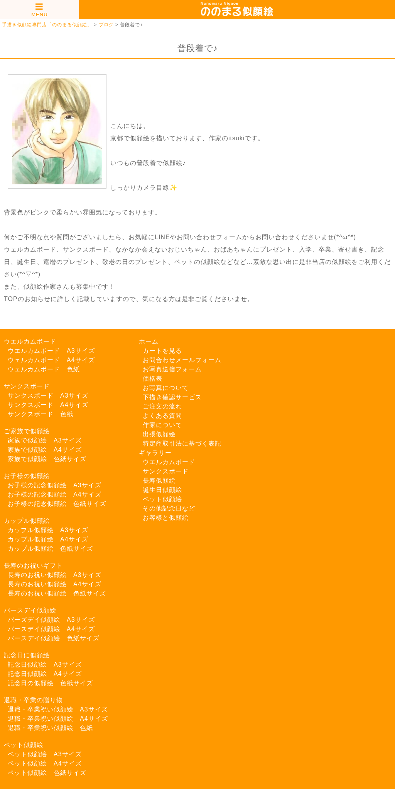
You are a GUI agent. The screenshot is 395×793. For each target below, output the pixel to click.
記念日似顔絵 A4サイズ (45, 673)
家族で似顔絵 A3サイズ (45, 440)
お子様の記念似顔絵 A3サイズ (54, 485)
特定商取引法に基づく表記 (182, 443)
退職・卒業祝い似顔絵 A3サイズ (58, 709)
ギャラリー (155, 452)
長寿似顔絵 (159, 480)
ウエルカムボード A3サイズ (51, 350)
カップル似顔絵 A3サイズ (48, 530)
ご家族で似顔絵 (27, 431)
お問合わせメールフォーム (182, 360)
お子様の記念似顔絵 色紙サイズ (57, 503)
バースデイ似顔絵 (30, 610)
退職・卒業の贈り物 (33, 700)
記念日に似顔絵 (27, 655)
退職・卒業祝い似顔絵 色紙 (50, 728)
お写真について (166, 388)
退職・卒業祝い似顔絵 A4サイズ (58, 718)
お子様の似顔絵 (27, 476)
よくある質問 (162, 415)
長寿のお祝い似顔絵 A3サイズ (54, 575)
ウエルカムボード (30, 341)
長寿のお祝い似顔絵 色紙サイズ (57, 593)
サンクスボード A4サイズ (48, 405)
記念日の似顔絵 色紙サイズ (50, 683)
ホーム (149, 341)
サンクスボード (27, 386)
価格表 (152, 378)
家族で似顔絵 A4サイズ (45, 449)
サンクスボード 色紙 (40, 414)
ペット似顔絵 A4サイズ (45, 763)
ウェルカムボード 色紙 (44, 369)
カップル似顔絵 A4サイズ (48, 539)
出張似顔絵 (159, 434)
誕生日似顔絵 (162, 490)
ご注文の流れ (162, 406)
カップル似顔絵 (27, 520)
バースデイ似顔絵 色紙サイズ (54, 638)
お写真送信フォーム (172, 369)
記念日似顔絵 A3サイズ (45, 664)
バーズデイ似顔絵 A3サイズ (51, 619)
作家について (162, 425)
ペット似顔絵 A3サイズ (45, 754)
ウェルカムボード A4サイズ (51, 360)
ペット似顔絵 (23, 745)
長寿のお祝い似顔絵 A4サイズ (54, 584)
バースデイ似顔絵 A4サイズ (51, 629)
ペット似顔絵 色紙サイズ (47, 772)
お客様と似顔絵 (166, 517)
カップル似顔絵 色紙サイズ (50, 548)
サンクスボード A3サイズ (48, 395)
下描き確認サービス (172, 397)
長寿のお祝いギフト (33, 565)
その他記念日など (169, 508)
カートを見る (162, 350)
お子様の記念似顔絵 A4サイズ (54, 494)
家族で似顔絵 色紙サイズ (47, 459)
